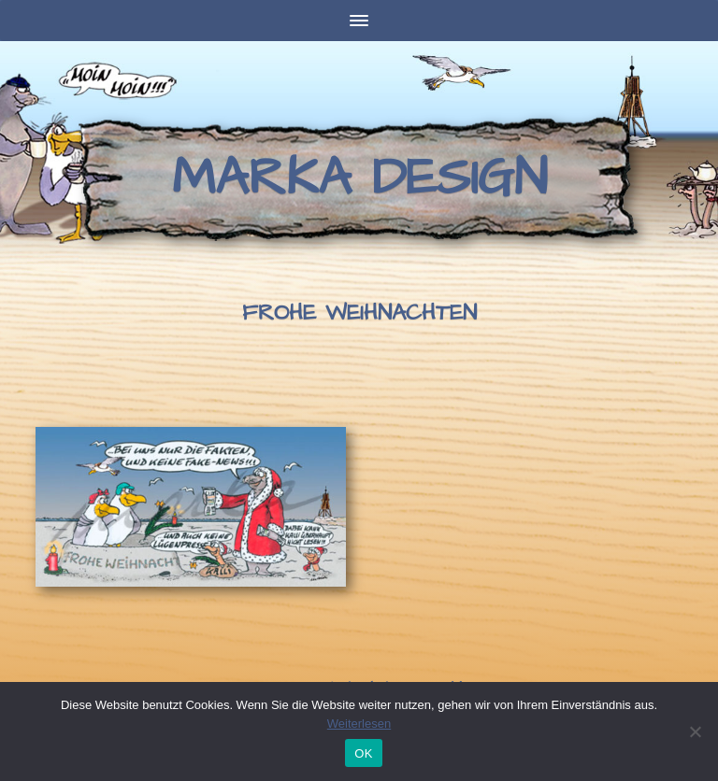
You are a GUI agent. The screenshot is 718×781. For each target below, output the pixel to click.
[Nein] (694, 731)
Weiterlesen (359, 724)
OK (363, 753)
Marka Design (359, 178)
